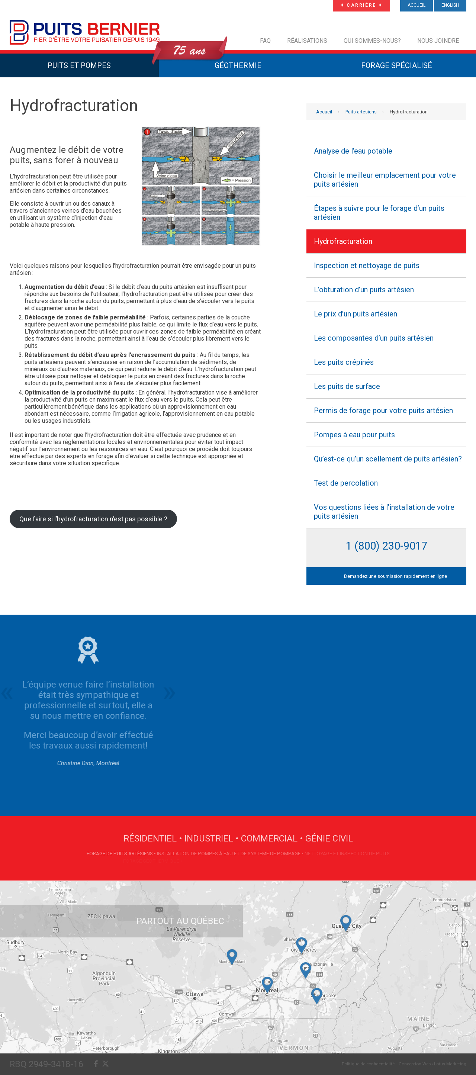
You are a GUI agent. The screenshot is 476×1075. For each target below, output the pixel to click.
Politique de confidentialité (368, 1063)
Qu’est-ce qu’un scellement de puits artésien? (388, 458)
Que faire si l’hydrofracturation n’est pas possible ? (93, 519)
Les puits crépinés (344, 362)
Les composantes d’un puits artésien (374, 338)
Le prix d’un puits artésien (355, 313)
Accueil (324, 112)
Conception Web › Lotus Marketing (432, 1063)
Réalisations (307, 40)
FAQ (265, 40)
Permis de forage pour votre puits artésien (383, 410)
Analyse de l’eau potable (353, 151)
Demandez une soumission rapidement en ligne (395, 576)
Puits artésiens (361, 112)
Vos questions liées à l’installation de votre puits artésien (384, 512)
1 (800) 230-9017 (386, 546)
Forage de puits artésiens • (122, 853)
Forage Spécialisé (396, 65)
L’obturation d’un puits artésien (364, 289)
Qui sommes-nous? (372, 40)
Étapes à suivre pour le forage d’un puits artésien (379, 213)
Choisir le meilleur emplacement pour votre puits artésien (385, 180)
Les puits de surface (347, 386)
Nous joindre (438, 40)
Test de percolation (346, 483)
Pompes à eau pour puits (354, 434)
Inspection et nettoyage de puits (366, 265)
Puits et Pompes (79, 65)
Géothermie (238, 65)
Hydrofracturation (343, 241)
